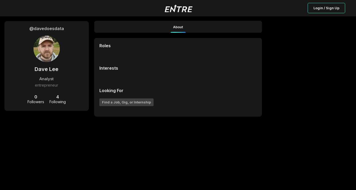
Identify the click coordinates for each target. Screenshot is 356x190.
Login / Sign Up (326, 8)
